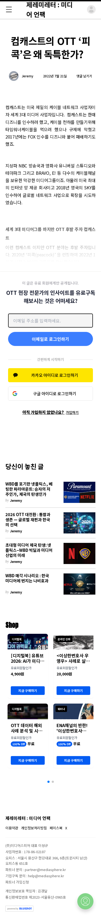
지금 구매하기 (27, 690)
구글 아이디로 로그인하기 (54, 393)
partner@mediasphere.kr (45, 869)
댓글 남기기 (84, 76)
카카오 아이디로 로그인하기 (54, 375)
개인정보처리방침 (34, 827)
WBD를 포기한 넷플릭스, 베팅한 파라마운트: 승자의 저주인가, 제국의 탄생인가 (29, 489)
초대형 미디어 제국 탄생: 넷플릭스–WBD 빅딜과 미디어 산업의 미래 (29, 550)
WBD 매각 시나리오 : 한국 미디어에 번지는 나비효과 (27, 578)
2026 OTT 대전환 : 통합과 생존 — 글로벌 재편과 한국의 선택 (27, 519)
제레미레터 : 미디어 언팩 (27, 818)
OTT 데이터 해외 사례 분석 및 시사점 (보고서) (26, 728)
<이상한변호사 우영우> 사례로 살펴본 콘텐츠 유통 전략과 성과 (73, 658)
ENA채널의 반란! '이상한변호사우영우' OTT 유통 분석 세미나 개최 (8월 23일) (73, 728)
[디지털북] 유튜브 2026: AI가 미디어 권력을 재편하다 (27, 658)
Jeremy (27, 76)
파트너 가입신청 (17, 882)
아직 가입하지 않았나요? (50, 412)
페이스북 (56, 827)
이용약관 (11, 827)
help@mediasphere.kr (46, 875)
